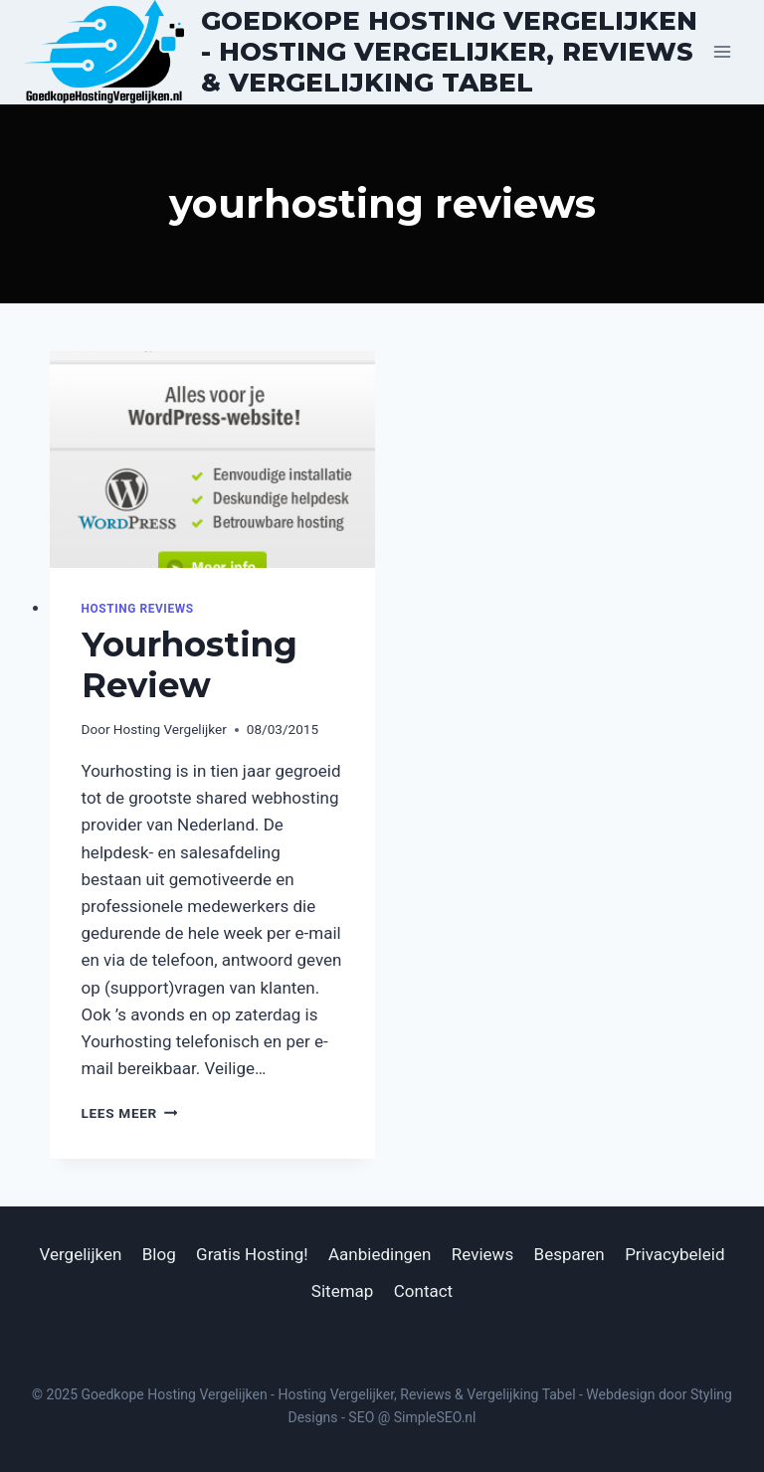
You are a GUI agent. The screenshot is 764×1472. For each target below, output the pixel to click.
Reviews (482, 1254)
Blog (159, 1254)
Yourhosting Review (189, 665)
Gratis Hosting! (252, 1254)
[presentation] (212, 459)
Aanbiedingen (379, 1254)
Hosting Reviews (138, 609)
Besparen (569, 1254)
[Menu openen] (721, 52)
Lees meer (130, 1113)
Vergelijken (81, 1254)
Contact (423, 1291)
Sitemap (342, 1291)
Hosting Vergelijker (170, 729)
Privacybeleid (674, 1254)
